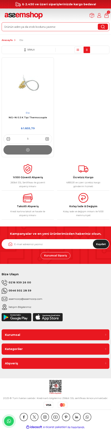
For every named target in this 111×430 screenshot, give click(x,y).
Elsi (21, 40)
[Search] (55, 26)
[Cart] (106, 15)
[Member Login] (99, 15)
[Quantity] (27, 139)
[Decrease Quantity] (6, 139)
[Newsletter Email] (55, 244)
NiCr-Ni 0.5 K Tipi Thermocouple (28, 117)
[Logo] (23, 15)
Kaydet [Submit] (101, 244)
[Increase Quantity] (49, 139)
